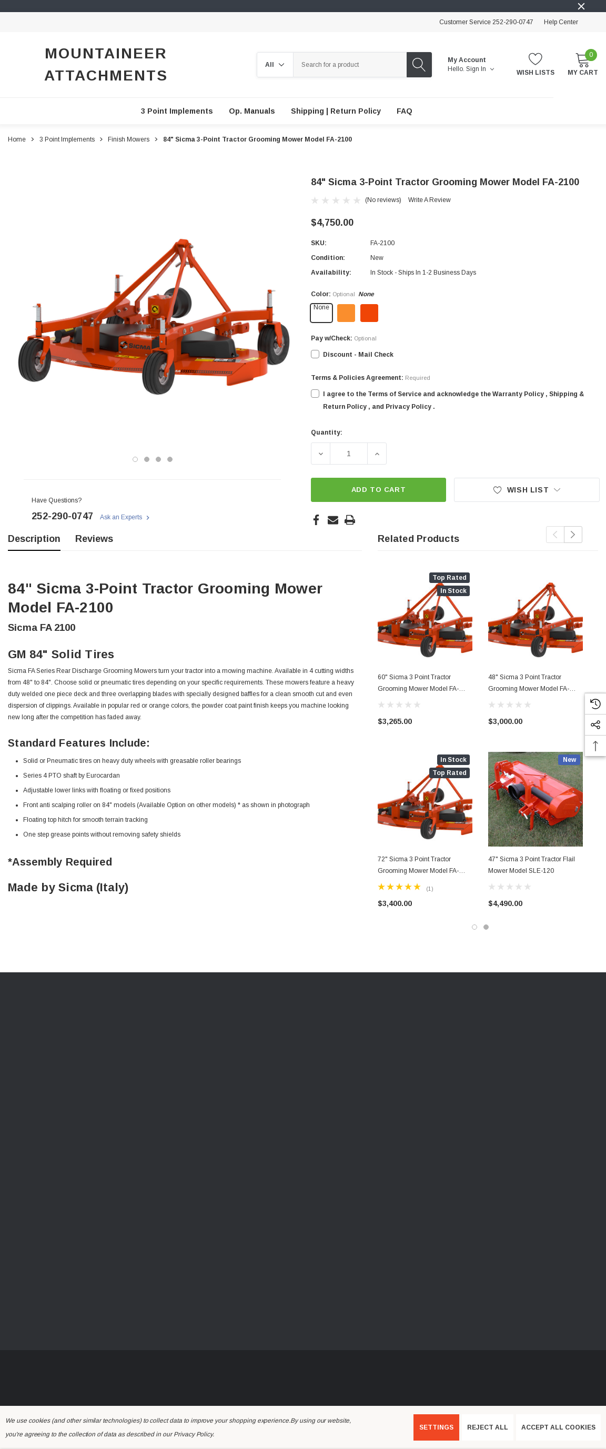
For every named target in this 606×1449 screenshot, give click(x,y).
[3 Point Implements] (177, 111)
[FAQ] (404, 111)
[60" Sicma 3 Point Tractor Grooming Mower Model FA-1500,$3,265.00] (425, 617)
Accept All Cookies (558, 1427)
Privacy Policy (193, 1434)
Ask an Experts (126, 518)
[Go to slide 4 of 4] (170, 459)
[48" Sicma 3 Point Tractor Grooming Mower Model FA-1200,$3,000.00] (535, 617)
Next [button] (573, 534)
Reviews (94, 539)
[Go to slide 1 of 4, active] (135, 459)
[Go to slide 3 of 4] (158, 459)
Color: (342, 294)
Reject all (487, 1427)
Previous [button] (555, 534)
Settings (436, 1427)
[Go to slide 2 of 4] (146, 459)
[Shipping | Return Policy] (336, 111)
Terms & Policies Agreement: (370, 377)
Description (34, 539)
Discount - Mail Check (358, 354)
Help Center (561, 22)
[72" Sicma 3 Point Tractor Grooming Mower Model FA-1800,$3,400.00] (425, 799)
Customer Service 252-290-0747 (486, 22)
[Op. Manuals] (252, 111)
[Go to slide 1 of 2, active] (474, 927)
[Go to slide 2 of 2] (486, 927)
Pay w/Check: (344, 338)
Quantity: (326, 432)
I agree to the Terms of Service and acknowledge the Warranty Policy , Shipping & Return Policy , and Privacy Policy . (453, 400)
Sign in (480, 69)
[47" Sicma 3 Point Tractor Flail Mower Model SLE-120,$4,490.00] (535, 799)
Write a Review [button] (429, 200)
